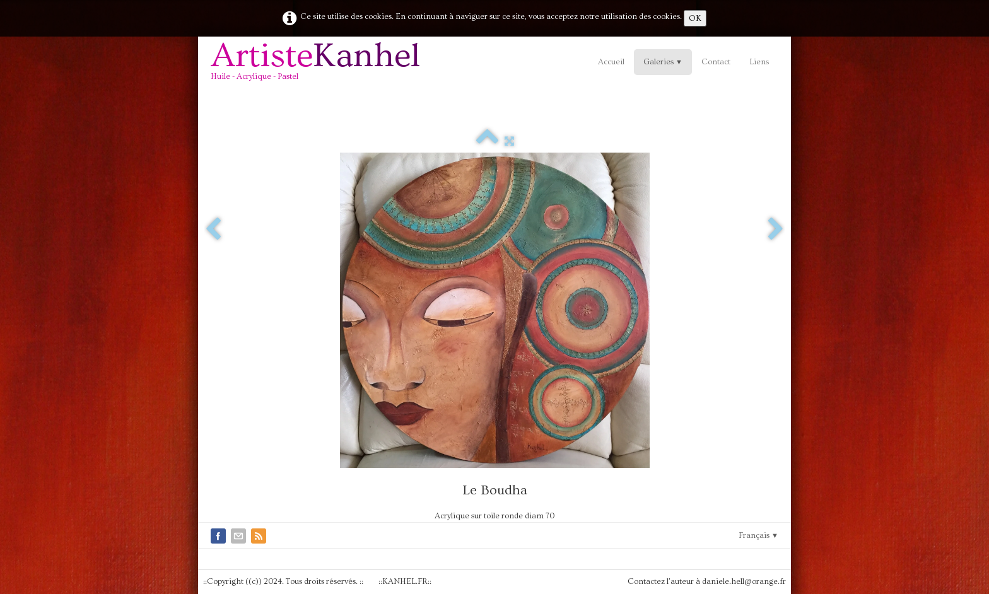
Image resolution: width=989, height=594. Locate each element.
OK (695, 18)
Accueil (611, 61)
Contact (715, 61)
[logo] (320, 66)
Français (758, 535)
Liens (759, 61)
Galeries (662, 61)
